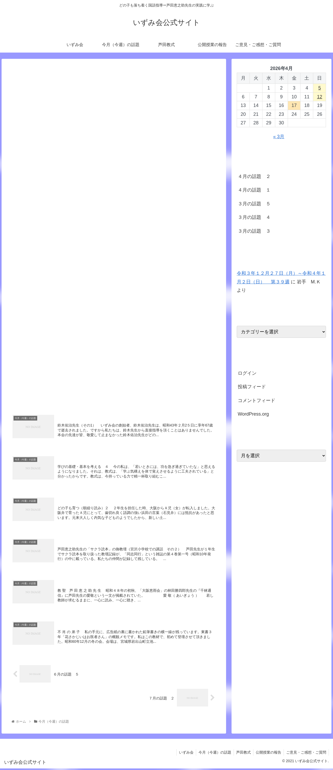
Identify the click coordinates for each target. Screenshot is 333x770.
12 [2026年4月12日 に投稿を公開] (319, 96)
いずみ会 (184, 754)
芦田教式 (242, 754)
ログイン (247, 373)
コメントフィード (256, 400)
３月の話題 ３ (254, 231)
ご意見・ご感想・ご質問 (306, 754)
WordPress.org (253, 414)
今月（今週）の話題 (213, 754)
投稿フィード (252, 386)
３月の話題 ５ (254, 203)
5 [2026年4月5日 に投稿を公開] (319, 88)
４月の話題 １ (254, 190)
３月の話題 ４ (254, 217)
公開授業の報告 (267, 754)
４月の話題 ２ (254, 176)
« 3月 (278, 136)
